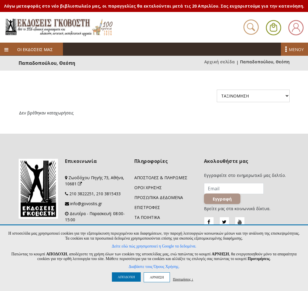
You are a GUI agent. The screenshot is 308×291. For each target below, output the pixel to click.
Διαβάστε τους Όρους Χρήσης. (154, 266)
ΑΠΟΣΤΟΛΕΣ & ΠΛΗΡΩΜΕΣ (160, 177)
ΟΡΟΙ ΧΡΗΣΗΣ (148, 187)
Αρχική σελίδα (219, 62)
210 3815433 (108, 193)
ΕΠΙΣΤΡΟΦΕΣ (147, 207)
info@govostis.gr (86, 203)
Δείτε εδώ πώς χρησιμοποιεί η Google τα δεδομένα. (154, 246)
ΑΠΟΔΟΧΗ (126, 277)
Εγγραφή (222, 199)
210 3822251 (81, 193)
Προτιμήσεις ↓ (183, 279)
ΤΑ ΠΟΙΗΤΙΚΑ (147, 217)
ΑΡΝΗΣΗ (157, 277)
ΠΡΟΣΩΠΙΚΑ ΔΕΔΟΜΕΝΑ (158, 197)
